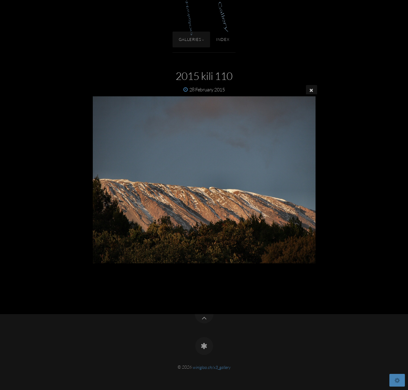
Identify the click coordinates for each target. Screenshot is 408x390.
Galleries (190, 39)
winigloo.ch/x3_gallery (212, 367)
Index (222, 39)
